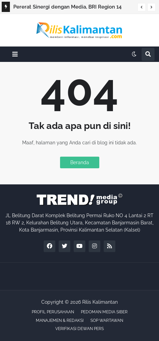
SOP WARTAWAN (106, 320)
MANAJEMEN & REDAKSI (60, 320)
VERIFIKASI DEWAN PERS (79, 328)
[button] (142, 7)
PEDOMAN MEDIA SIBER (104, 312)
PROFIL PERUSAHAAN (53, 312)
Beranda (79, 162)
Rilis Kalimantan (100, 302)
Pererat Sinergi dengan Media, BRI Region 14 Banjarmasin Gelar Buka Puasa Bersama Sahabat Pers (71, 8)
